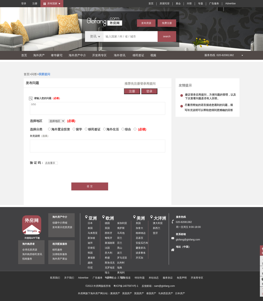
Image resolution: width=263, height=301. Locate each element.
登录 (23, 3)
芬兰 (119, 242)
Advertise (230, 3)
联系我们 (55, 277)
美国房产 (127, 293)
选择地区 (36, 121)
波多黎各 (141, 252)
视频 (153, 55)
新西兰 (156, 228)
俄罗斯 (121, 228)
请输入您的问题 (47, 98)
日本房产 (180, 293)
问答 (189, 3)
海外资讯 (119, 55)
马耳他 (121, 233)
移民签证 (138, 55)
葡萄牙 (108, 238)
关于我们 (69, 277)
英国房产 (139, 293)
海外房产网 (96, 293)
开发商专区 (99, 55)
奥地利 (121, 272)
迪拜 (90, 242)
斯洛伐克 (110, 262)
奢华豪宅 (57, 55)
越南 (90, 262)
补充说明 (40, 136)
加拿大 (139, 228)
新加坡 (91, 238)
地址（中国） (183, 246)
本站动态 (154, 277)
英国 (107, 228)
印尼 (90, 267)
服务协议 (168, 277)
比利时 (121, 262)
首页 (151, 3)
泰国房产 (151, 293)
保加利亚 (122, 223)
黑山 (119, 247)
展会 (178, 3)
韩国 (90, 252)
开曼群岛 (141, 247)
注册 (34, 3)
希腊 (107, 257)
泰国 (90, 228)
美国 (138, 223)
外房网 (81, 293)
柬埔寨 (91, 257)
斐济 (155, 233)
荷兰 (119, 238)
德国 (107, 223)
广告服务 (214, 3)
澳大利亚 (158, 223)
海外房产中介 (77, 55)
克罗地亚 (110, 267)
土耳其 (121, 277)
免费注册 (167, 23)
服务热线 (181, 217)
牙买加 (139, 257)
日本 (90, 223)
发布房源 (146, 23)
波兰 (119, 252)
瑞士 (107, 272)
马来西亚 (93, 233)
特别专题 (140, 277)
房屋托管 (165, 3)
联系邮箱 (181, 234)
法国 (107, 247)
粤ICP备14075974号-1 (125, 286)
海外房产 (39, 55)
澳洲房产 (115, 293)
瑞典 (119, 267)
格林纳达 (141, 233)
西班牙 (108, 233)
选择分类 (36, 129)
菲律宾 (91, 247)
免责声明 (182, 277)
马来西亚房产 (165, 293)
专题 (200, 3)
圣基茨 (139, 238)
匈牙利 (108, 277)
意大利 (108, 252)
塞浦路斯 (110, 242)
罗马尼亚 (122, 257)
